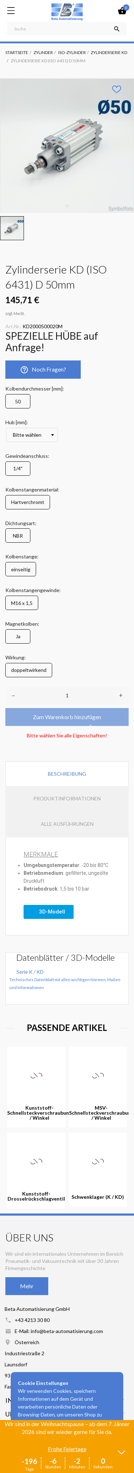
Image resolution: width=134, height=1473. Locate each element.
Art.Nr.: (13, 326)
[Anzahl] (67, 695)
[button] (49, 912)
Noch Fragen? (43, 369)
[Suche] (67, 28)
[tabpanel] (67, 145)
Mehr (27, 1286)
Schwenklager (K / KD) (97, 1197)
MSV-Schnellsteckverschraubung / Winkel (101, 1112)
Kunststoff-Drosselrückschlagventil (36, 1196)
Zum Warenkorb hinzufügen (67, 716)
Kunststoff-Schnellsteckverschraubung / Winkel (39, 1112)
